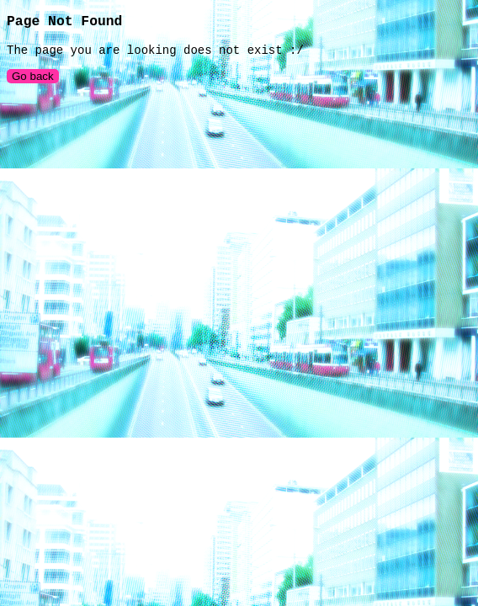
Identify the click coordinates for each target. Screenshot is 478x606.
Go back (33, 83)
